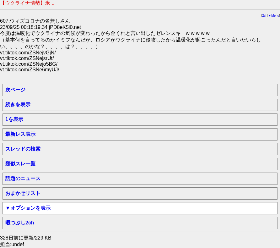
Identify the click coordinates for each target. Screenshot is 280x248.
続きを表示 (17, 104)
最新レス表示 (20, 134)
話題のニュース (22, 178)
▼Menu (273, 15)
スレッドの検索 (22, 149)
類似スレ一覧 (20, 163)
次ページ (15, 89)
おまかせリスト (22, 193)
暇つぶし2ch (19, 222)
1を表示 (14, 119)
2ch (264, 15)
